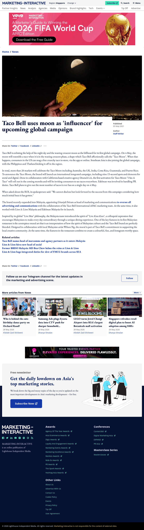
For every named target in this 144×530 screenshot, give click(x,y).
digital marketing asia (104, 435)
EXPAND (98, 439)
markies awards (54, 456)
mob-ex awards (54, 460)
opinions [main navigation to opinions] (62, 8)
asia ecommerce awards (57, 435)
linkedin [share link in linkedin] (36, 146)
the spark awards (55, 468)
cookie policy (51, 497)
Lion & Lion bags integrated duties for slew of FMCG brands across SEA (41, 251)
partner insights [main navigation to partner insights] (10, 8)
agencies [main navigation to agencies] (43, 8)
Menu (136, 3)
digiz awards (52, 439)
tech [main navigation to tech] (91, 8)
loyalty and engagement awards (61, 443)
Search (125, 3)
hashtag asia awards (56, 472)
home (5, 51)
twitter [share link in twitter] (14, 146)
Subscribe (113, 3)
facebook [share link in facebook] (24, 146)
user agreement (53, 513)
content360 (100, 431)
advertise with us (53, 488)
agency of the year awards (59, 431)
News (15, 51)
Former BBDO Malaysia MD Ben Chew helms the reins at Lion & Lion (40, 248)
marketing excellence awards (59, 452)
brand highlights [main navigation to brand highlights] (78, 8)
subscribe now (28, 404)
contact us (50, 493)
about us (49, 484)
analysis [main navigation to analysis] (32, 8)
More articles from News (72, 292)
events (100, 8)
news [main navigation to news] (23, 8)
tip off (124, 8)
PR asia (98, 444)
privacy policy (51, 505)
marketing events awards (58, 448)
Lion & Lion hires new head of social (22, 244)
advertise (135, 8)
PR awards (51, 464)
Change (71, 3)
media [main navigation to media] (53, 8)
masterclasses (101, 454)
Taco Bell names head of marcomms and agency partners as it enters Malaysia (43, 241)
